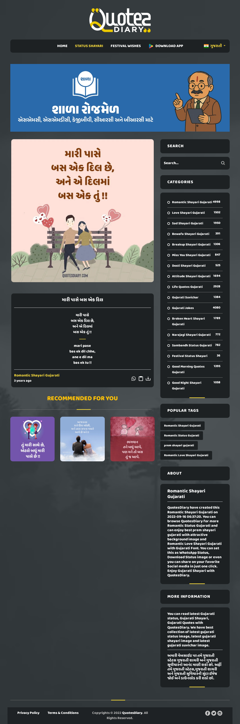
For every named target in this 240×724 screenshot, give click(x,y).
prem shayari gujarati (179, 445)
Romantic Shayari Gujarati (37, 375)
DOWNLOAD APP (165, 46)
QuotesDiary (132, 713)
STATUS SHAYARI (89, 46)
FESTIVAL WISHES (126, 46)
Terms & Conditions (63, 713)
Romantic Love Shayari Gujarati (186, 455)
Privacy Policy (28, 713)
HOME (62, 46)
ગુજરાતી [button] (213, 46)
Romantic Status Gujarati (181, 435)
